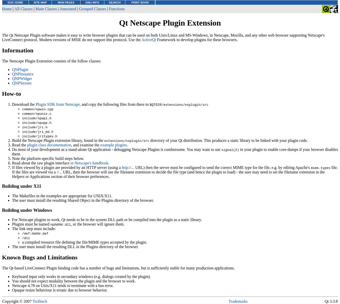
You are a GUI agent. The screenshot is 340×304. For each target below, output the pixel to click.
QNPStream (21, 83)
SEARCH (115, 2)
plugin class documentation (49, 145)
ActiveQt (148, 40)
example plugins (113, 145)
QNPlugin (20, 69)
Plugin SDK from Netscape (58, 104)
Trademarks (238, 301)
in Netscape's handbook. (89, 163)
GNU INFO (92, 2)
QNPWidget (22, 78)
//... (59, 172)
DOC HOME (15, 2)
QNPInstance (22, 74)
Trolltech (40, 301)
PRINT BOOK (140, 2)
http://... (128, 167)
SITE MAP (40, 2)
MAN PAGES (66, 2)
